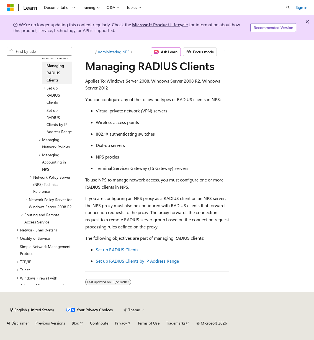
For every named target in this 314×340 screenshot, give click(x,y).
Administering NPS (114, 51)
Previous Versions (50, 323)
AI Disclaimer (18, 323)
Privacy (121, 323)
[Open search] (288, 7)
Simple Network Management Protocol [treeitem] (45, 250)
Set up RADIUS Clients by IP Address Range (137, 261)
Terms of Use (148, 323)
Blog (75, 323)
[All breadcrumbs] (90, 52)
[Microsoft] (10, 7)
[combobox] (39, 51)
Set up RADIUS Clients (117, 249)
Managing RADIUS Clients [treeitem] (55, 72)
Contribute (99, 323)
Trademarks (176, 323)
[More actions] (224, 52)
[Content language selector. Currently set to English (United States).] (32, 309)
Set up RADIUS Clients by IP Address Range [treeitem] (59, 121)
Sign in (301, 7)
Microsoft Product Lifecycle (160, 24)
